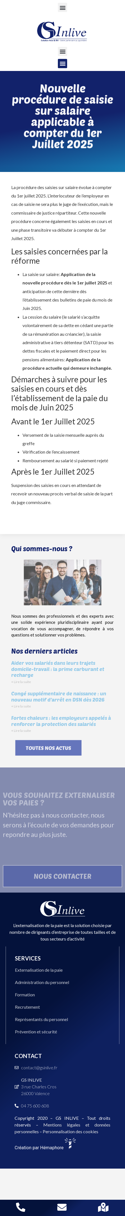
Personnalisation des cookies (70, 1131)
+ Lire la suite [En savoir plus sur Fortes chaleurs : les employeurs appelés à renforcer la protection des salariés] (21, 730)
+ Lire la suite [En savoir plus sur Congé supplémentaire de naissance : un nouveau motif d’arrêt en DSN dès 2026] (21, 706)
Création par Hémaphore (45, 1147)
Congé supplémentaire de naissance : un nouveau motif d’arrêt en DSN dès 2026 (58, 696)
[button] (62, 7)
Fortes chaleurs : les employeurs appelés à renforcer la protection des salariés (61, 721)
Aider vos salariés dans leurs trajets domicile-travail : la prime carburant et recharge (57, 669)
